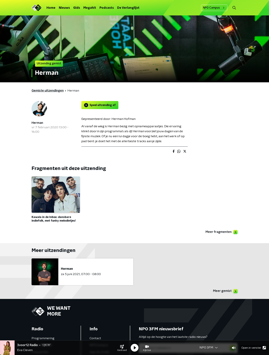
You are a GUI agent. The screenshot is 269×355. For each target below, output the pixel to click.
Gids (76, 7)
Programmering (43, 338)
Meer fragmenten (221, 232)
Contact (95, 338)
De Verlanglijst (128, 7)
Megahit (89, 7)
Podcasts (107, 7)
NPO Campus (214, 7)
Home (50, 7)
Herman (37, 123)
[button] (121, 347)
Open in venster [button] (253, 347)
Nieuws (64, 7)
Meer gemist (225, 291)
